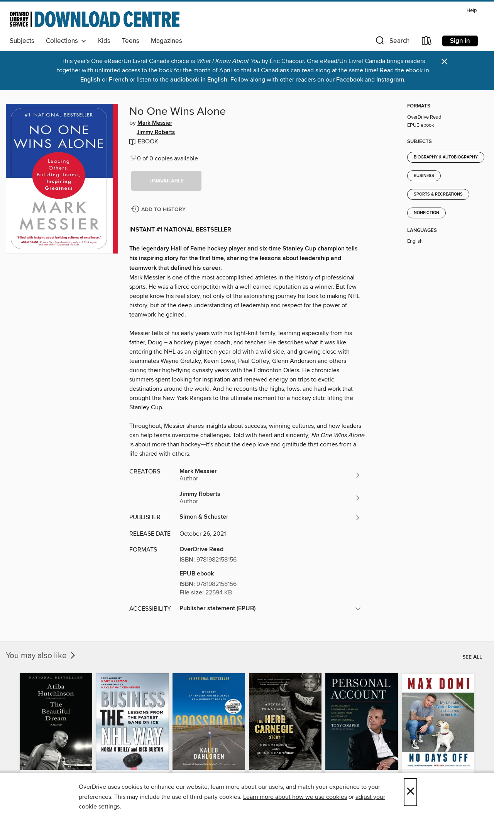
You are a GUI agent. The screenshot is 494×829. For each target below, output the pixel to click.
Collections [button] (66, 41)
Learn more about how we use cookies (295, 797)
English (90, 80)
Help (472, 11)
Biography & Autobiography (446, 157)
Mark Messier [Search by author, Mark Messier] (154, 123)
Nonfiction (426, 213)
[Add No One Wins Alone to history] (159, 209)
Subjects (22, 41)
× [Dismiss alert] (444, 61)
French (118, 80)
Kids (104, 41)
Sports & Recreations (438, 194)
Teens (130, 41)
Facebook (349, 80)
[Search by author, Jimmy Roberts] (270, 497)
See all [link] (472, 657)
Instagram (390, 80)
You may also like (41, 656)
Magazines (166, 41)
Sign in (460, 41)
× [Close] (410, 792)
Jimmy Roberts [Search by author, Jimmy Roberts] (156, 132)
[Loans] (426, 42)
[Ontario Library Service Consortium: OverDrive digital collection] (94, 19)
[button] (391, 42)
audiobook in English (198, 80)
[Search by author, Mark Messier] (270, 475)
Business (424, 176)
